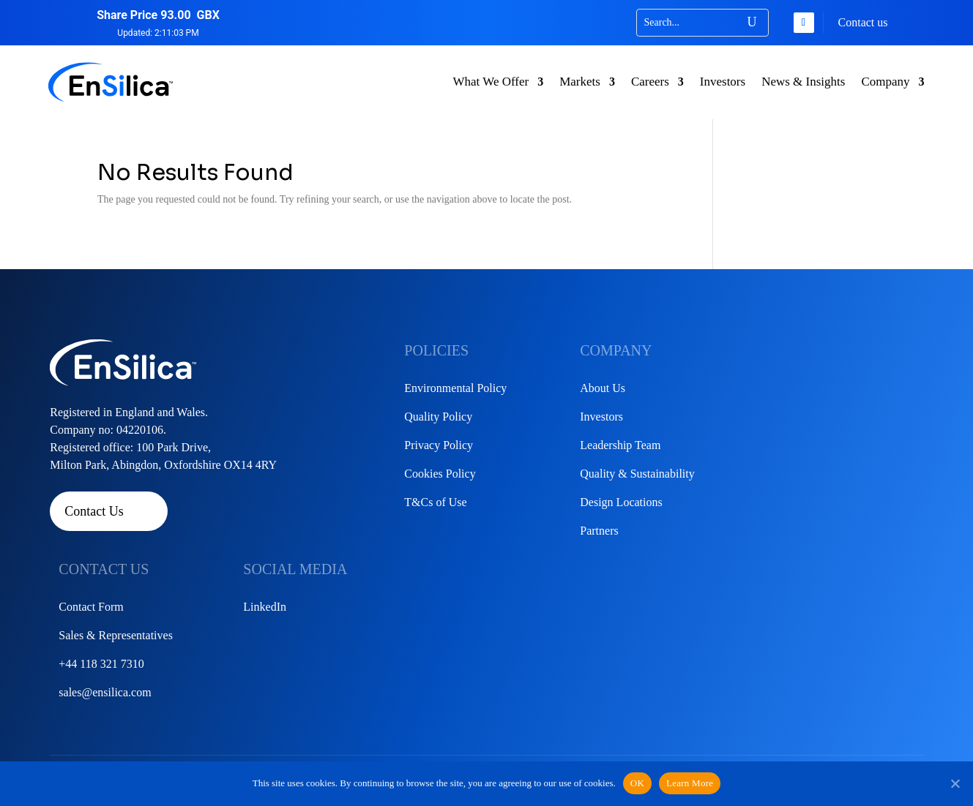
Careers (650, 81)
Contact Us (94, 511)
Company (885, 81)
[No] (954, 783)
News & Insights (803, 81)
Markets (579, 81)
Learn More (689, 782)
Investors (722, 81)
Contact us (863, 22)
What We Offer (490, 81)
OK (637, 782)
